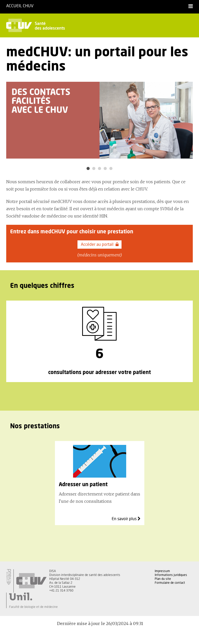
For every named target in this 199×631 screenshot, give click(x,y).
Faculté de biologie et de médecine (33, 606)
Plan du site (163, 578)
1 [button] (88, 168)
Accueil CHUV (19, 6)
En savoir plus (126, 519)
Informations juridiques (171, 574)
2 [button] (93, 168)
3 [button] (99, 168)
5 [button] (110, 168)
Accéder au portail (100, 244)
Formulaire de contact (170, 582)
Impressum (162, 571)
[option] (99, 120)
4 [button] (105, 168)
